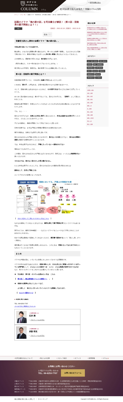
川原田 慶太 (90, 90)
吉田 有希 (90, 102)
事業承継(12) (91, 67)
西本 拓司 (90, 96)
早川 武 (89, 121)
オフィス (78, 358)
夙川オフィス (19, 386)
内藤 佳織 (90, 115)
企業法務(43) (99, 67)
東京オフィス (19, 392)
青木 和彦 (90, 112)
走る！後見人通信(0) (93, 61)
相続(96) (95, 71)
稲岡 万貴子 (90, 118)
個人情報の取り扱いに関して (24, 399)
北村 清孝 (90, 93)
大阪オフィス (19, 381)
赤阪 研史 (90, 99)
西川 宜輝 (90, 124)
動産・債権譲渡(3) (98, 64)
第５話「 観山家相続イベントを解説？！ (32, 279)
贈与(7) (89, 71)
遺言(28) (98, 74)
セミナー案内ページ (26, 293)
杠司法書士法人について (24, 358)
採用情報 (92, 358)
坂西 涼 (89, 105)
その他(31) (98, 77)
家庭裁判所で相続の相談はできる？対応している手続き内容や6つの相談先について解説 (97, 34)
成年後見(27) (91, 77)
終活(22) (90, 64)
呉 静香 (89, 108)
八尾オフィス (19, 384)
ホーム (16, 14)
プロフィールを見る (37, 320)
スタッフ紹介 (62, 358)
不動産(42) (101, 71)
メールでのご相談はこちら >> (25, 306)
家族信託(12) (91, 74)
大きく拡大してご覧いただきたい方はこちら (33, 218)
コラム (105, 358)
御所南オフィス (19, 389)
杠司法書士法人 (95, 2)
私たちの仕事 (45, 358)
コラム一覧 (22, 14)
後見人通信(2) (103, 61)
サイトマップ (42, 399)
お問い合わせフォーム (72, 373)
